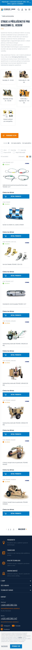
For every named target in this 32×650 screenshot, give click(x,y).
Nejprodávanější (19, 152)
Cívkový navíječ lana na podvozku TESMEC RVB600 (15, 503)
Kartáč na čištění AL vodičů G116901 (13, 225)
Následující (21, 529)
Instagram (7, 626)
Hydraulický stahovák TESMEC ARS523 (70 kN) (15, 423)
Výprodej (22, 150)
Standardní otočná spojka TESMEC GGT (14, 304)
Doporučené (6, 152)
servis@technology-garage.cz (10, 621)
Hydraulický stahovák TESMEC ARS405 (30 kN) (15, 384)
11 (13, 529)
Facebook (7, 629)
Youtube (17, 626)
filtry (10, 135)
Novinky (12, 150)
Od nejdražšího (26, 143)
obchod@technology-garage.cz (10, 608)
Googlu (20, 637)
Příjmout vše (16, 646)
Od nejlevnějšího (16, 143)
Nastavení (4, 646)
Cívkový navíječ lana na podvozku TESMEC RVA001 (15, 463)
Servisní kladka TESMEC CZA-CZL (12, 264)
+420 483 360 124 (9, 605)
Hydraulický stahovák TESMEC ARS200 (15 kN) (15, 344)
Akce (3, 150)
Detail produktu (13, 196)
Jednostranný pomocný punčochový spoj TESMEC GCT (15, 186)
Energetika (10, 16)
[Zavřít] (30, 3)
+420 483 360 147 (9, 618)
